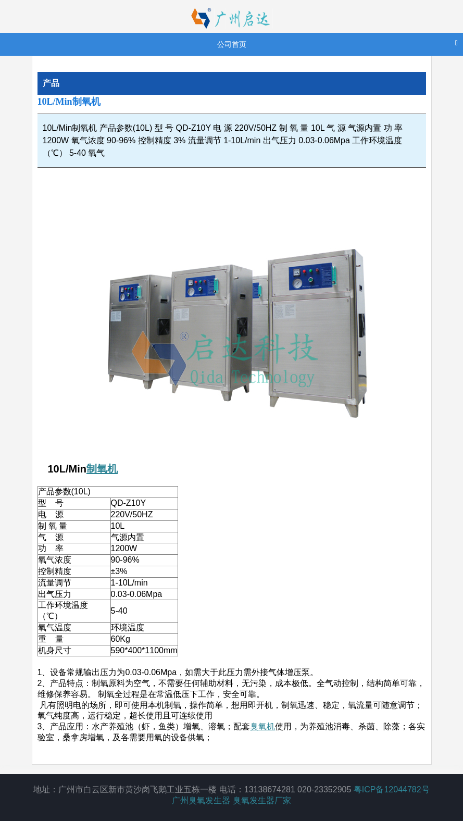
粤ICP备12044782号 (392, 789)
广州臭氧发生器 (201, 800)
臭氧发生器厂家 (262, 800)
